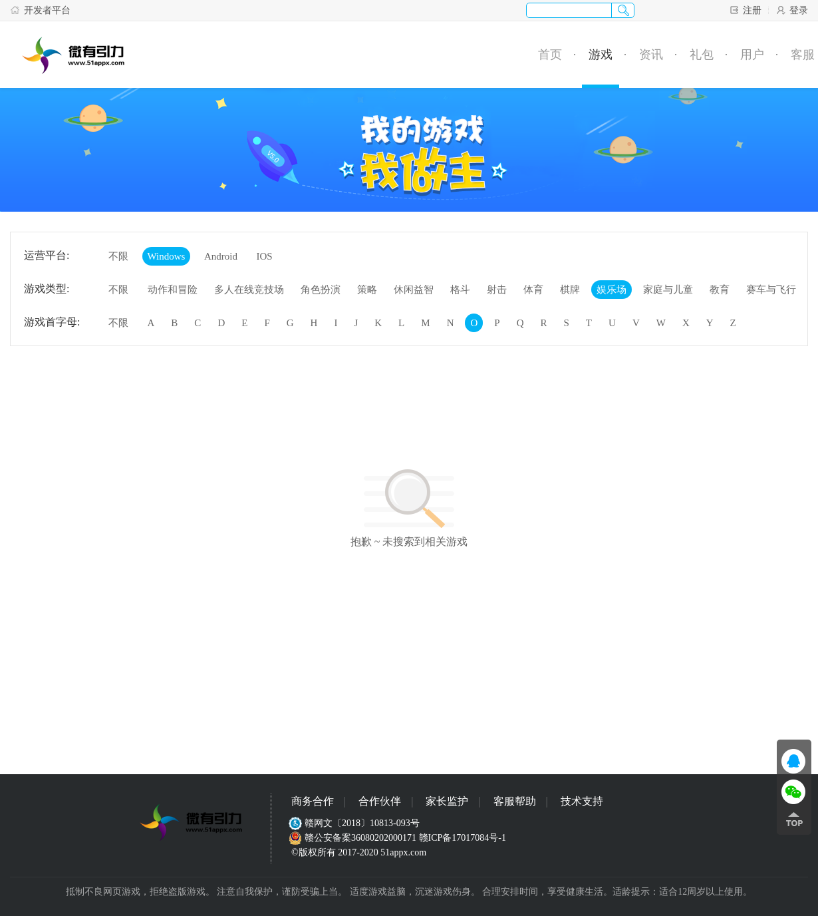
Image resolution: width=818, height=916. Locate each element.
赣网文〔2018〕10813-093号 (355, 823)
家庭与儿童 (668, 289)
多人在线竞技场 (249, 289)
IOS (264, 256)
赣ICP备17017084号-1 (462, 838)
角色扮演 (321, 289)
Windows (167, 256)
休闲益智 (414, 289)
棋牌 (570, 289)
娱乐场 (611, 289)
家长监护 (447, 801)
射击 (497, 289)
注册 (745, 10)
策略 (367, 289)
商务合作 (312, 801)
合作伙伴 (379, 801)
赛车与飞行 (771, 289)
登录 (791, 10)
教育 (720, 289)
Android (220, 256)
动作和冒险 (173, 289)
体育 (533, 289)
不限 (118, 256)
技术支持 (582, 801)
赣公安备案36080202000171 (353, 838)
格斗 (460, 289)
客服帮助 (514, 801)
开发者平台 (40, 10)
